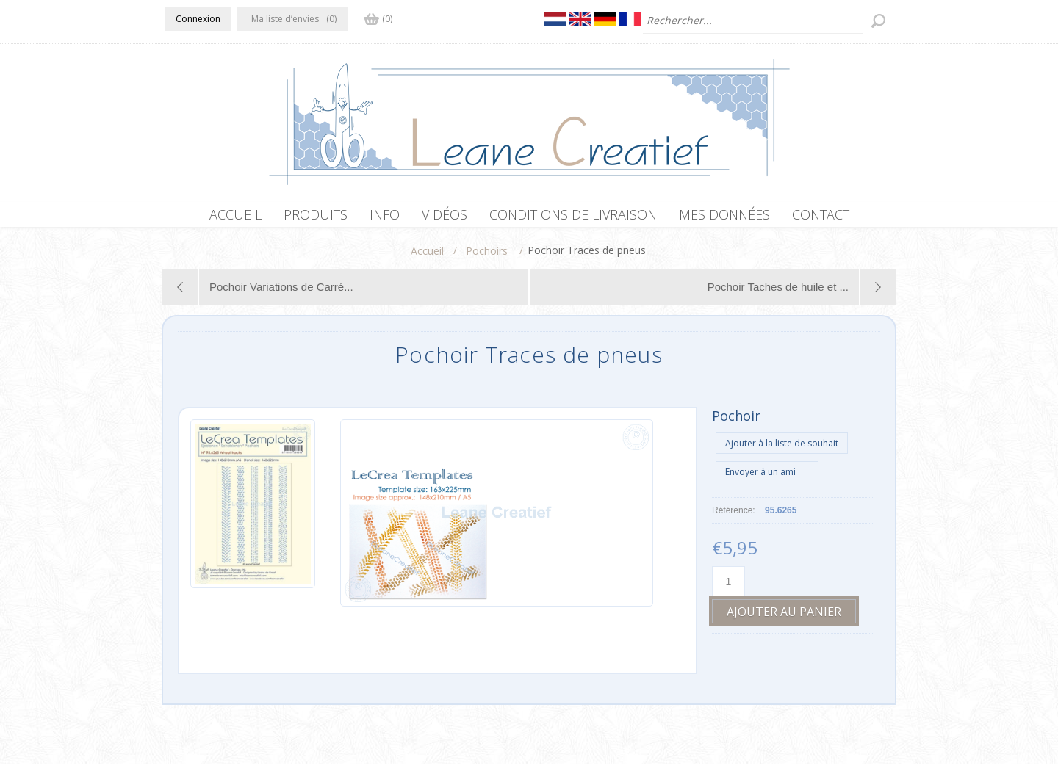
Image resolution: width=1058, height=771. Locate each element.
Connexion (198, 18)
